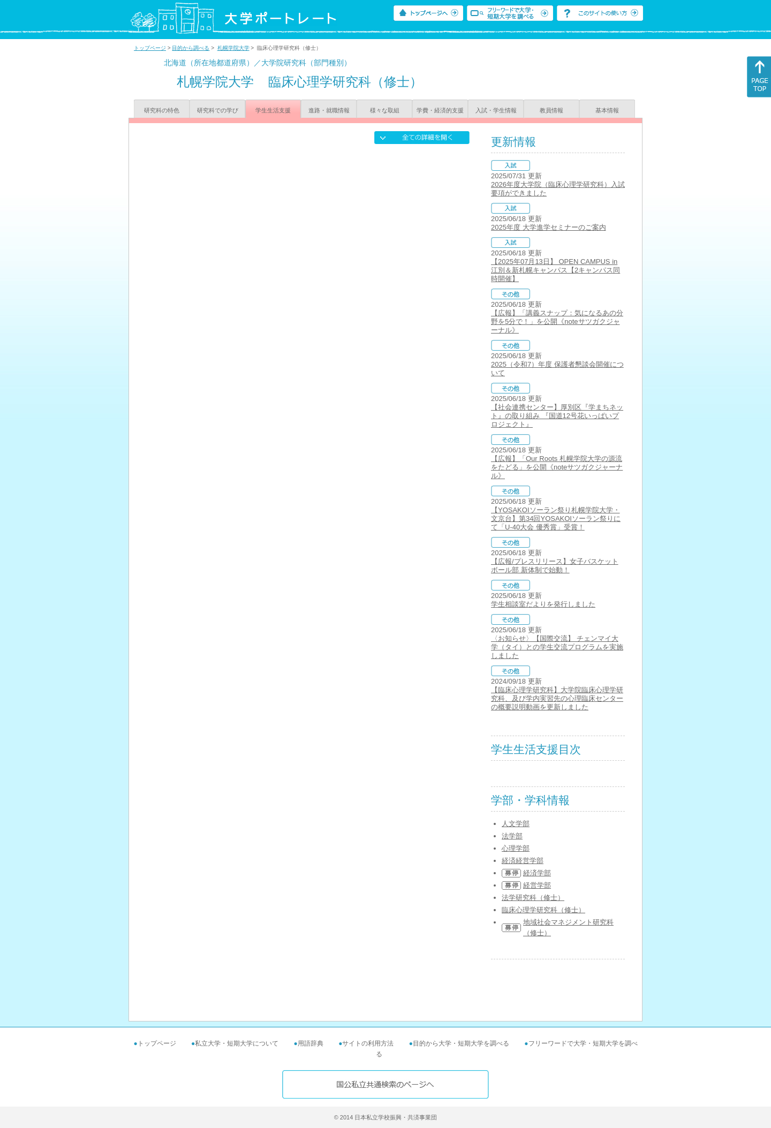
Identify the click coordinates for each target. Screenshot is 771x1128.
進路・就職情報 (329, 110)
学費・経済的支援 (440, 110)
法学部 (512, 836)
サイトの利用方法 (368, 1043)
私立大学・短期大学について (236, 1043)
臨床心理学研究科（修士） (543, 910)
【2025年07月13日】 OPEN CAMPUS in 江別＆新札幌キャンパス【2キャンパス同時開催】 (555, 270)
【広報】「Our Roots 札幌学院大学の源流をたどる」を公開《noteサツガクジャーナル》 (557, 467)
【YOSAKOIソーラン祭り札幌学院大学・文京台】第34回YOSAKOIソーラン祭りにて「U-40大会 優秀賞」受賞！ (556, 518)
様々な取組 (384, 110)
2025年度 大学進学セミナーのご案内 (548, 227)
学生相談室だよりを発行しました (543, 604)
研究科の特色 (161, 110)
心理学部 (516, 848)
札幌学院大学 (233, 48)
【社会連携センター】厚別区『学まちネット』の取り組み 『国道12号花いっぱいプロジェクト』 (557, 415)
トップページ (150, 48)
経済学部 (537, 873)
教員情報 (551, 110)
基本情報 (607, 110)
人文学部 (516, 824)
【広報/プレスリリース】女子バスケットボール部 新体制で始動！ (554, 565)
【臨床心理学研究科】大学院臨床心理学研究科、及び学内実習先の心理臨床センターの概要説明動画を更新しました (557, 698)
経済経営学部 (522, 861)
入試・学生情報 (496, 110)
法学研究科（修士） (533, 898)
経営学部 (537, 885)
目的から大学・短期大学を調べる (461, 1043)
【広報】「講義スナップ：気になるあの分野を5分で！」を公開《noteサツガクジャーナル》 (557, 321)
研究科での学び (217, 110)
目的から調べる (190, 48)
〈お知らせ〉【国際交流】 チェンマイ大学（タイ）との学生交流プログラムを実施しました (557, 647)
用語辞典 (310, 1043)
